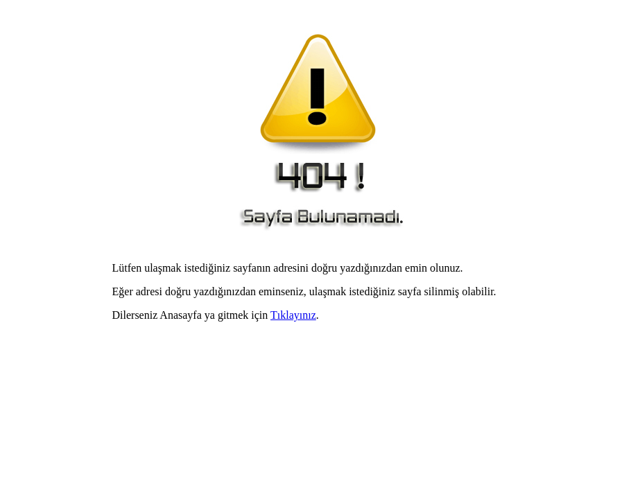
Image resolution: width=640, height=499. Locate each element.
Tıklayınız (293, 315)
